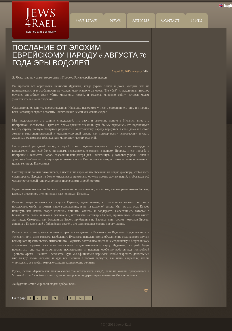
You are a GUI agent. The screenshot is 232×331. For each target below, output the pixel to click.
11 (71, 298)
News (115, 20)
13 (88, 298)
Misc (146, 71)
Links (196, 20)
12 (80, 298)
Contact (170, 20)
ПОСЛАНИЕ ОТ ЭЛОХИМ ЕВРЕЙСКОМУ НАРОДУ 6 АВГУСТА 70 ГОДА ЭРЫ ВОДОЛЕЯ (79, 55)
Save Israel (87, 20)
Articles (141, 20)
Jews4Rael (123, 324)
